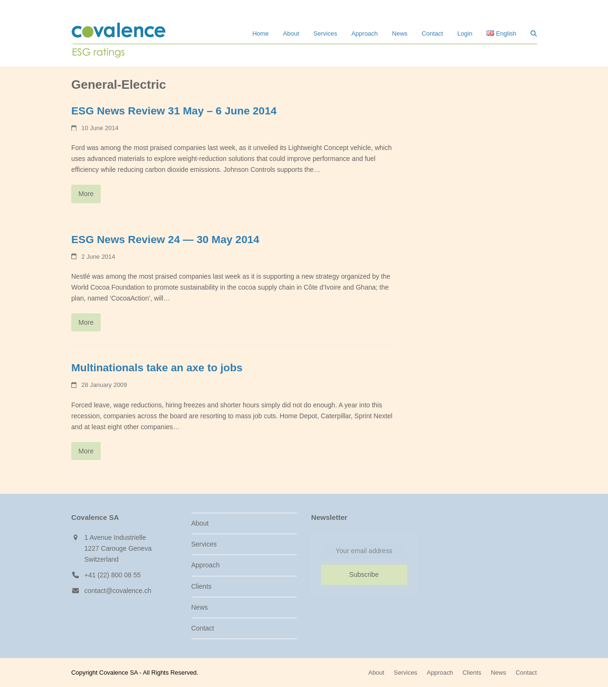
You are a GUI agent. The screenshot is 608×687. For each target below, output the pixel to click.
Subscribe (364, 574)
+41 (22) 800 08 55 (113, 575)
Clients (201, 586)
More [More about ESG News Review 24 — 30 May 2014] (86, 322)
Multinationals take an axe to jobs (157, 368)
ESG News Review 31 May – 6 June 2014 (173, 111)
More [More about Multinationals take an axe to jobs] (86, 451)
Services (204, 544)
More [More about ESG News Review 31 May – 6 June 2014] (86, 194)
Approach (205, 565)
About (200, 523)
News (199, 607)
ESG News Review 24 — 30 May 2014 (165, 239)
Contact (202, 628)
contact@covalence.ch (118, 590)
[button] (533, 33)
